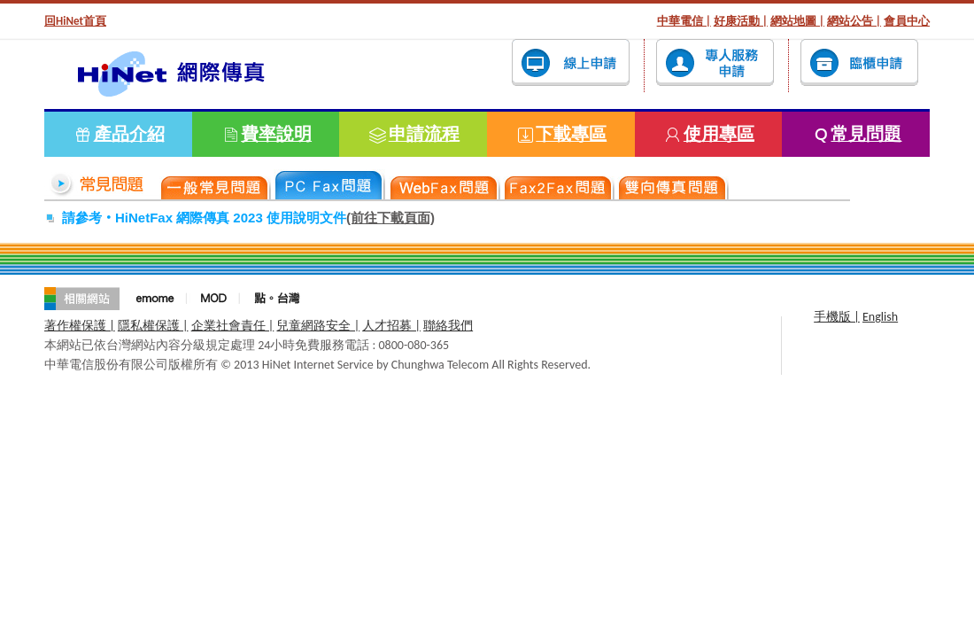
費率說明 (276, 133)
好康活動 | (741, 20)
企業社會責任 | (232, 325)
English (880, 316)
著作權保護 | (79, 325)
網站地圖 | (797, 20)
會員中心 (907, 20)
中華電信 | (684, 20)
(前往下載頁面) (390, 217)
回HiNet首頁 (75, 20)
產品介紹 (129, 133)
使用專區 (719, 133)
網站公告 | (854, 20)
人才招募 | (391, 325)
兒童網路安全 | (317, 325)
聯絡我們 (448, 325)
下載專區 (571, 133)
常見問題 (866, 133)
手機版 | (837, 316)
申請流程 (424, 133)
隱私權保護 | (153, 325)
